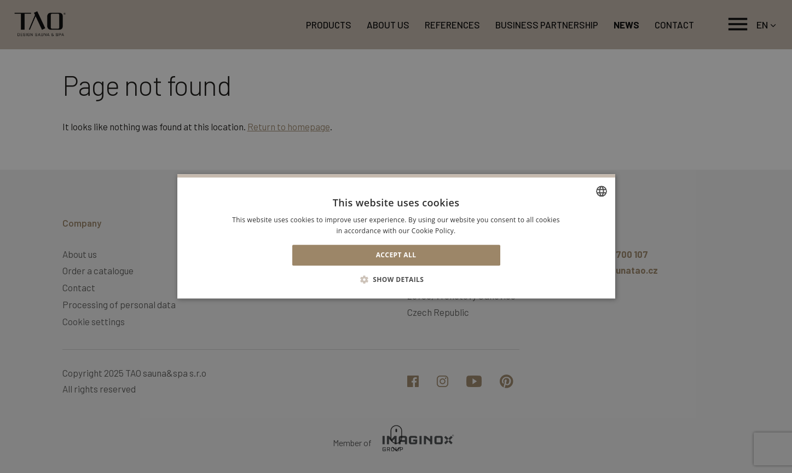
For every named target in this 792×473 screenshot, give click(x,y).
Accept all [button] (396, 254)
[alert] (396, 236)
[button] (396, 279)
